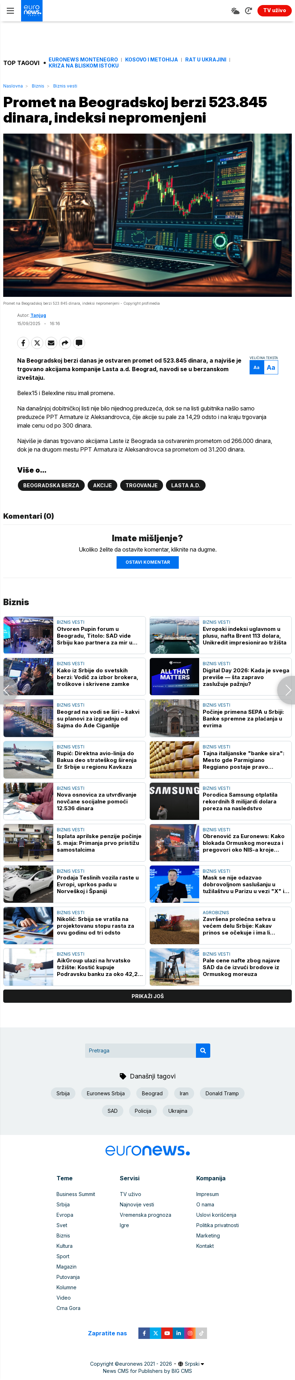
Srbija (63, 1093)
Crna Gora (68, 1308)
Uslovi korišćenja (216, 1215)
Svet (61, 1225)
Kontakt (205, 1246)
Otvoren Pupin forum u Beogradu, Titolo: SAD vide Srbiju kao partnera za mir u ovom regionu (94, 636)
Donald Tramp (222, 1093)
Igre (124, 1225)
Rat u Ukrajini (205, 60)
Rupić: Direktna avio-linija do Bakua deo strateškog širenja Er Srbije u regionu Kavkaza (97, 760)
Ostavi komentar (148, 562)
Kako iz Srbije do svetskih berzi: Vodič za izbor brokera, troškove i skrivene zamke (97, 677)
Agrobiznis (216, 912)
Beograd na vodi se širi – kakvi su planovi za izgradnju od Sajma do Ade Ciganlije (98, 718)
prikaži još (148, 996)
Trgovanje (142, 485)
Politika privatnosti (217, 1225)
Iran (184, 1093)
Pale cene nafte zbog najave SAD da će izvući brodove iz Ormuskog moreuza (241, 967)
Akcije (102, 485)
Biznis (38, 86)
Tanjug (38, 315)
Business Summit (75, 1194)
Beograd (152, 1093)
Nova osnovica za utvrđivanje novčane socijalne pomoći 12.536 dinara (97, 801)
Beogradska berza (51, 485)
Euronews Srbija (106, 1093)
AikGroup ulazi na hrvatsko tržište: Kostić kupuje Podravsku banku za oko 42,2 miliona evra (97, 967)
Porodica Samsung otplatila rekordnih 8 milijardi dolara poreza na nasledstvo (240, 801)
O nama (205, 1204)
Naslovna (13, 86)
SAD (113, 1111)
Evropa (64, 1215)
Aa (257, 367)
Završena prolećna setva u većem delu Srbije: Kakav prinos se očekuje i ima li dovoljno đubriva (239, 926)
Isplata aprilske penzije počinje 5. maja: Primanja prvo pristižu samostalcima (99, 843)
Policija (143, 1111)
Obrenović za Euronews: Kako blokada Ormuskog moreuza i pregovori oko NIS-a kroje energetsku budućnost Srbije (244, 843)
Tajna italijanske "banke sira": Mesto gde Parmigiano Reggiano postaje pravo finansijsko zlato (243, 760)
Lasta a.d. (185, 485)
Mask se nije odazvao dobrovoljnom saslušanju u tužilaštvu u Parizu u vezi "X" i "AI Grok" (243, 884)
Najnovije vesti (137, 1204)
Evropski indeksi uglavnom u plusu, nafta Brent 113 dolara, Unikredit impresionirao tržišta (244, 636)
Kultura (64, 1246)
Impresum (207, 1194)
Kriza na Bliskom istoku (84, 66)
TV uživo (130, 1194)
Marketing (208, 1235)
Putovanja (68, 1277)
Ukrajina (177, 1111)
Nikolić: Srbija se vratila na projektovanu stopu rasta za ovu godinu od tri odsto (95, 926)
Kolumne (66, 1287)
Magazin (66, 1267)
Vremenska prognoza (145, 1215)
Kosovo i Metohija (151, 60)
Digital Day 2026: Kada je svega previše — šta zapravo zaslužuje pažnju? (246, 677)
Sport (62, 1256)
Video (63, 1298)
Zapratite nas (111, 1333)
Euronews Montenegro (83, 60)
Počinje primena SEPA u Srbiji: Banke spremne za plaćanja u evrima (243, 718)
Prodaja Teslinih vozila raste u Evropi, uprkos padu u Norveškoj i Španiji (98, 884)
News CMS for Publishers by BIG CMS (147, 1371)
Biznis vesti (65, 86)
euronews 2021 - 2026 (145, 1364)
